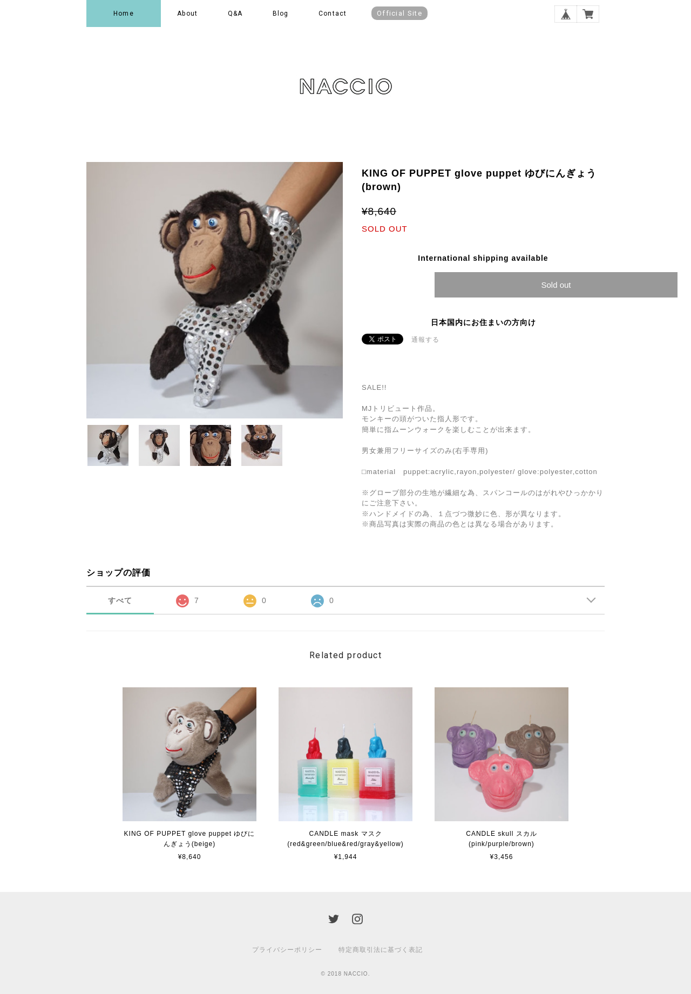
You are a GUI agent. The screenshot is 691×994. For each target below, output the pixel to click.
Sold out (556, 284)
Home (123, 13)
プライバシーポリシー (287, 950)
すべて (120, 600)
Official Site (399, 13)
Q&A (235, 13)
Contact (333, 13)
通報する (425, 339)
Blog (281, 13)
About (187, 13)
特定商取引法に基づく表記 (380, 950)
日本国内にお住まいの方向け (483, 322)
